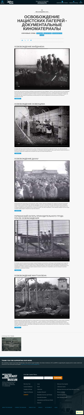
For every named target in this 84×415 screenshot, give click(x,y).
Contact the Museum (20, 407)
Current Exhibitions (28, 386)
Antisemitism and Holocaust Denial (45, 400)
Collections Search (61, 386)
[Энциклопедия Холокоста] (42, 2)
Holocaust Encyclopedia (62, 384)
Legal (56, 407)
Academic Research (41, 392)
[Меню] (2, 2)
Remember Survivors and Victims (44, 394)
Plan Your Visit (27, 384)
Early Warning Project (62, 397)
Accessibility (48, 407)
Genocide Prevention (41, 397)
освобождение (40, 33)
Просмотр (17, 98)
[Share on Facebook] (28, 40)
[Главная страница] (74, 2)
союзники (42, 35)
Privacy (40, 407)
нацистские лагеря (47, 33)
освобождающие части (57, 33)
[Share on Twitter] (25, 40)
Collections (39, 389)
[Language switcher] (31, 40)
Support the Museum (28, 392)
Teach (38, 386)
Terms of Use (32, 407)
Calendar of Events (28, 389)
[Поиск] (81, 2)
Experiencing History (62, 394)
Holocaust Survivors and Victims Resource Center (68, 389)
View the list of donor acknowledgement (30, 364)
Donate (26, 394)
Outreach (39, 402)
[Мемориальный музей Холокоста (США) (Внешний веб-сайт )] (10, 2)
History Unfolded (61, 392)
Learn (38, 384)
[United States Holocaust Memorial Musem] (9, 377)
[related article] (11, 344)
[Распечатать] (22, 40)
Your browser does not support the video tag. (42, 69)
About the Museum (7, 407)
